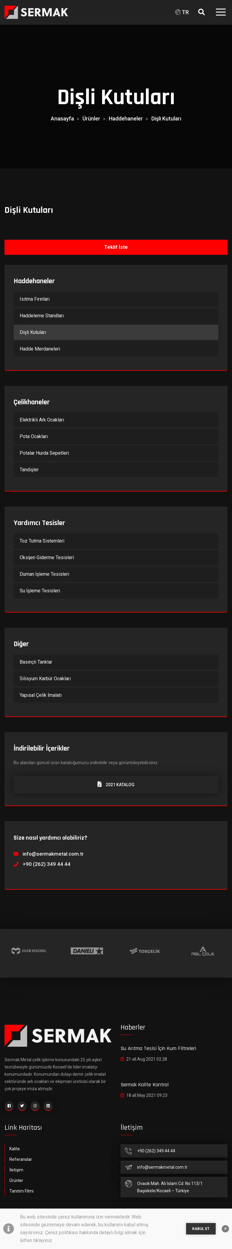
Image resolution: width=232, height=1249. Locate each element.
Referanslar (20, 1159)
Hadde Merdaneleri (40, 349)
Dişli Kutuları (166, 118)
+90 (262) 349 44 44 (46, 864)
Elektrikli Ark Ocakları (42, 420)
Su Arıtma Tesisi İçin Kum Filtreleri (158, 1048)
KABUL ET (201, 1229)
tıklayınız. (43, 1240)
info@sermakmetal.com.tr (53, 854)
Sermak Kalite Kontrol (145, 1084)
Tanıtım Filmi (21, 1191)
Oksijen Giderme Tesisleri (47, 557)
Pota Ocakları (34, 436)
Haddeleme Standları (42, 316)
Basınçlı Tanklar (36, 662)
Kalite (14, 1148)
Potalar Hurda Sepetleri (44, 453)
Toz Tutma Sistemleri (42, 541)
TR (182, 12)
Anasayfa (62, 118)
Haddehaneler (126, 118)
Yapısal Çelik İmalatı (41, 695)
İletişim (16, 1169)
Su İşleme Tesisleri (40, 591)
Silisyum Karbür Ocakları (45, 678)
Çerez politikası (61, 1232)
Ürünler (91, 118)
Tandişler (29, 469)
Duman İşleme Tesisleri (44, 574)
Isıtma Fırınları (35, 299)
